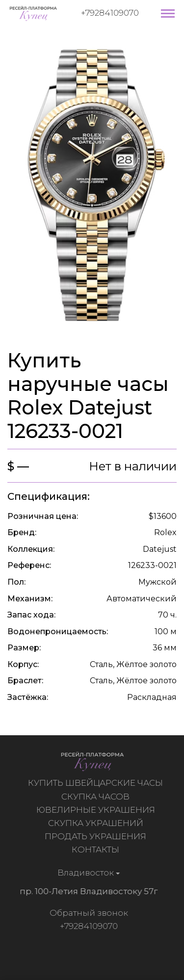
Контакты (96, 849)
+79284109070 (110, 13)
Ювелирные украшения (96, 810)
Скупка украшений (96, 823)
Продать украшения (96, 836)
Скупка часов (96, 796)
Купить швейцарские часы (96, 783)
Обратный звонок (87, 913)
